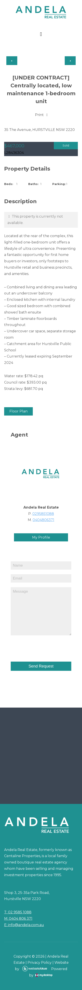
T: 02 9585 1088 (17, 912)
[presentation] (36, 646)
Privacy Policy (40, 962)
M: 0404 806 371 (18, 918)
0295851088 (43, 514)
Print (39, 115)
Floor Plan (18, 411)
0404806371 (43, 520)
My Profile (41, 537)
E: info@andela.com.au (24, 925)
